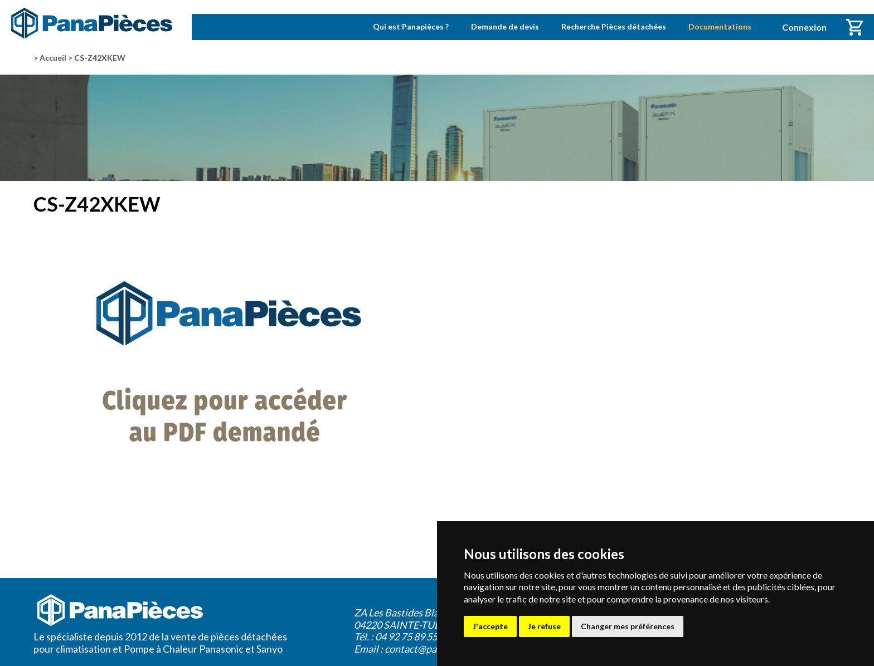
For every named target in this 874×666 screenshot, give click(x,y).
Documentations (719, 26)
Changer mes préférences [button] (627, 626)
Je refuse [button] (544, 626)
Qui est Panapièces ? (411, 26)
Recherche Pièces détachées (613, 26)
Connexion (804, 27)
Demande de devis (505, 26)
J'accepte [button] (490, 626)
